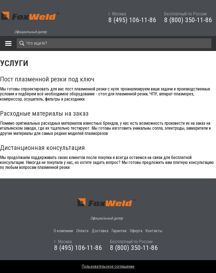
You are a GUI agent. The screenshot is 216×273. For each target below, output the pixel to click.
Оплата (82, 230)
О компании (63, 230)
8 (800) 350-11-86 (188, 20)
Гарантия (119, 230)
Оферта (136, 230)
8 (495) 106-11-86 (132, 20)
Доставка (100, 230)
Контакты (154, 230)
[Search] (114, 43)
